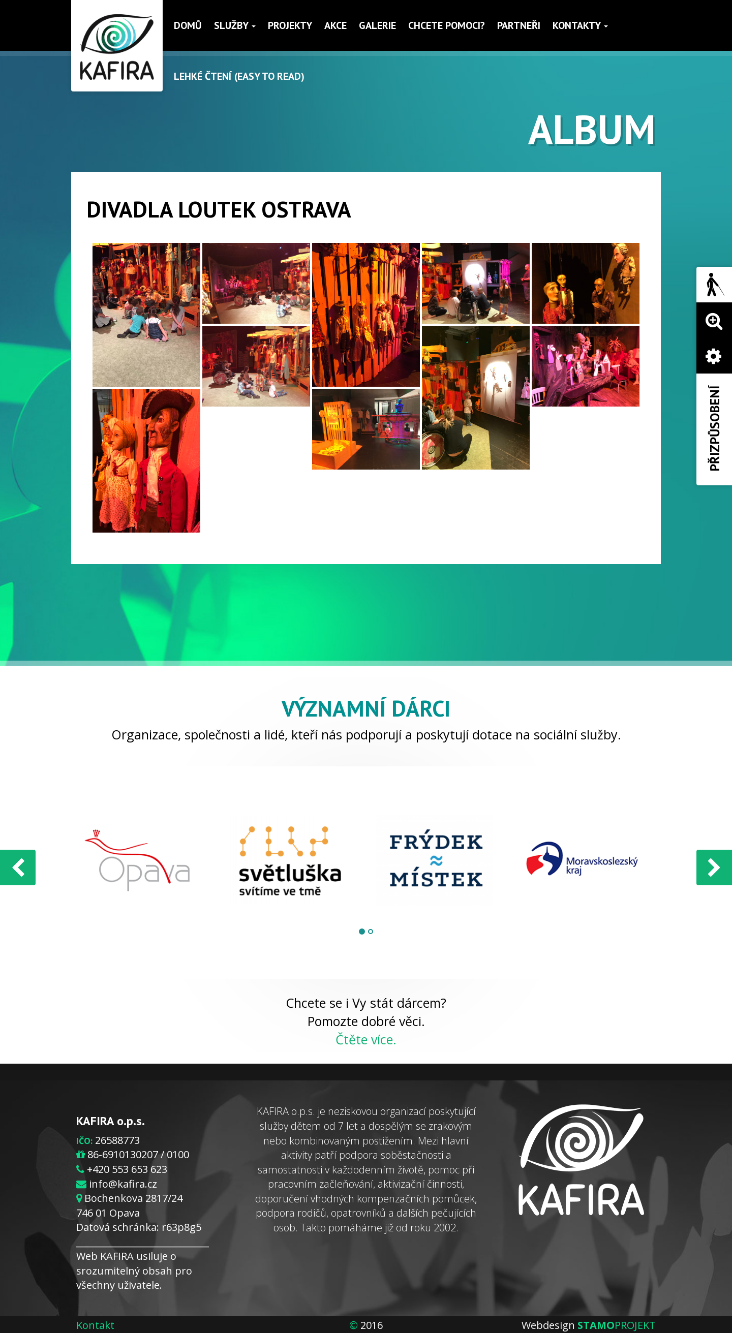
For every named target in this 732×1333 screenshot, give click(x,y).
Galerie (377, 25)
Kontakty (580, 25)
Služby (235, 25)
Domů (188, 25)
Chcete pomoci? (446, 25)
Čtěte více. (366, 1039)
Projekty (290, 25)
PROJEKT (616, 1325)
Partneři (518, 25)
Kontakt (95, 1325)
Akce (335, 25)
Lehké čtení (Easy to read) (239, 76)
